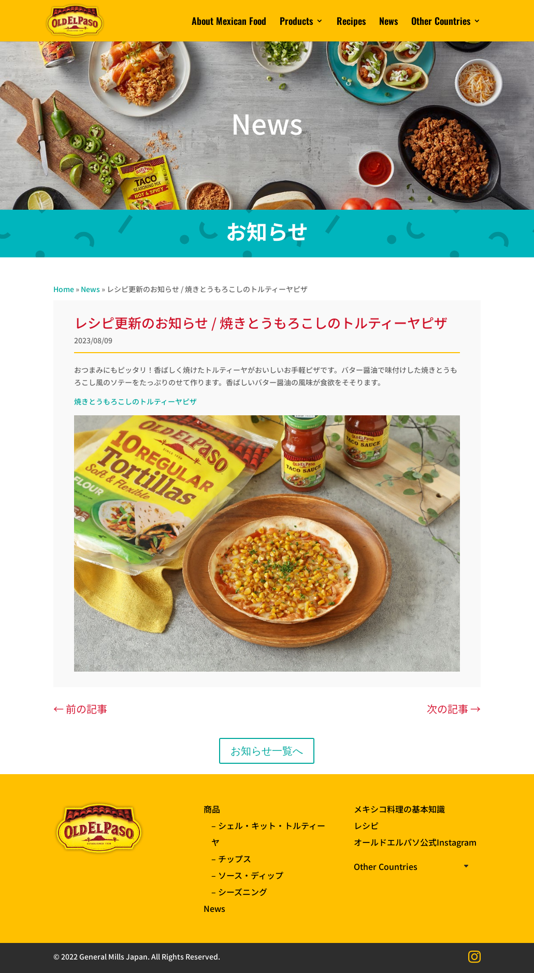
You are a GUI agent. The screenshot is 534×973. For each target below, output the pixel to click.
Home (63, 289)
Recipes (351, 22)
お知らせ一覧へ (266, 751)
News (388, 22)
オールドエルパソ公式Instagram (415, 842)
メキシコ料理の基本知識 (399, 809)
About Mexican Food (229, 22)
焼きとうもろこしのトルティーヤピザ (135, 401)
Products (296, 22)
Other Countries (440, 22)
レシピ (366, 825)
